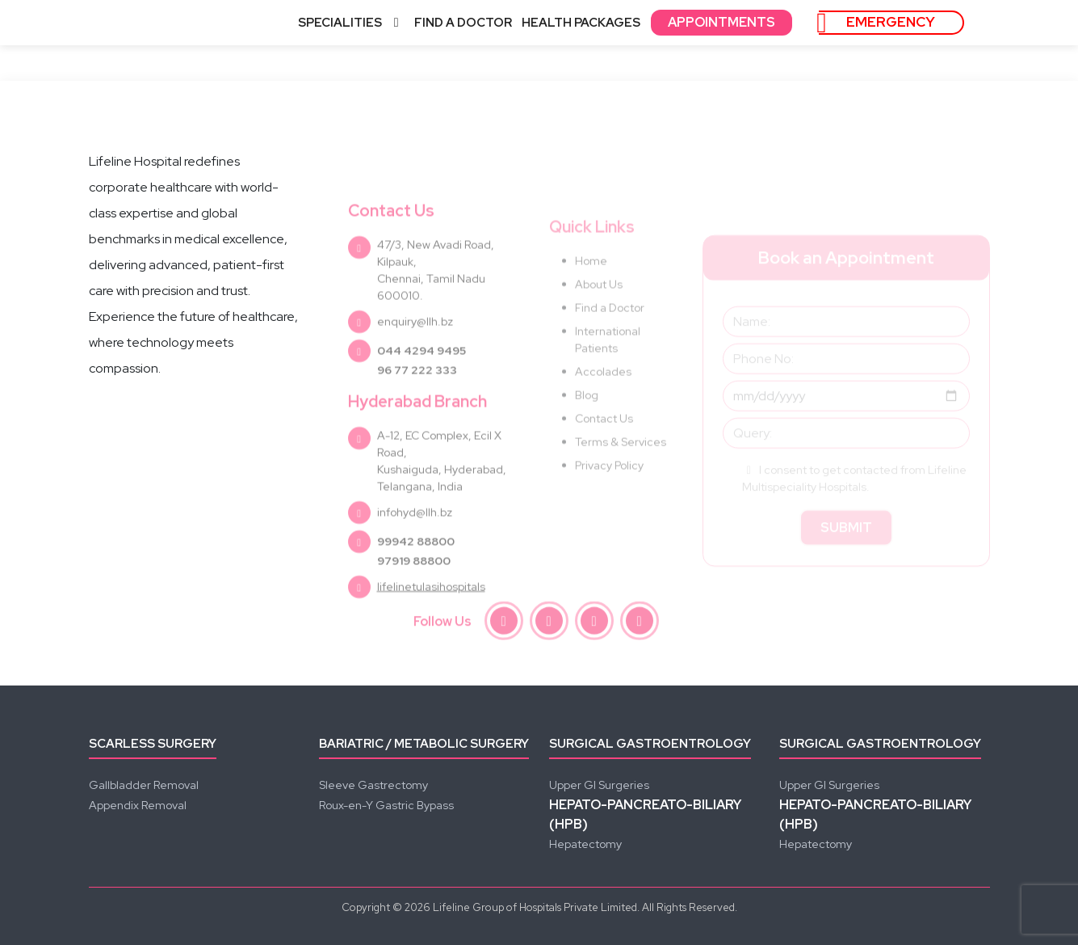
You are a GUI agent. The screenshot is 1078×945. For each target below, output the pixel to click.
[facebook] (503, 623)
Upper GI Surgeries (599, 785)
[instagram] (549, 623)
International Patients (607, 369)
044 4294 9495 (421, 381)
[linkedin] (639, 623)
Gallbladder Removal (144, 785)
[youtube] (594, 623)
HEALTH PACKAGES (581, 23)
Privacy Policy (609, 494)
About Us (599, 313)
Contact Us (604, 448)
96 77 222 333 (417, 401)
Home (591, 290)
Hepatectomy (585, 844)
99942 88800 (416, 572)
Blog (586, 424)
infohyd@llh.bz (414, 543)
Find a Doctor (609, 337)
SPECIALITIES (351, 23)
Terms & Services (620, 471)
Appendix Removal (138, 805)
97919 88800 (414, 591)
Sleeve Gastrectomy (373, 785)
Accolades (603, 401)
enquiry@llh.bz (415, 352)
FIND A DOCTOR (463, 23)
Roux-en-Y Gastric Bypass (386, 805)
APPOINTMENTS (721, 22)
